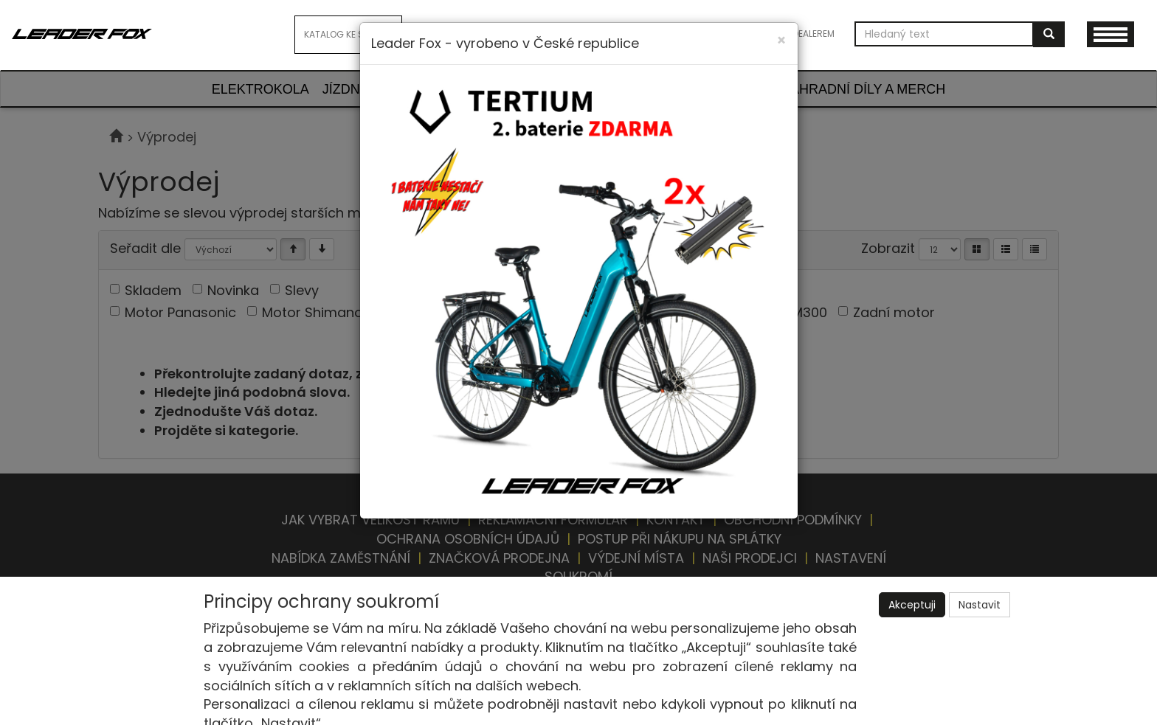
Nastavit (980, 604)
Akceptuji (912, 604)
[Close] (781, 40)
